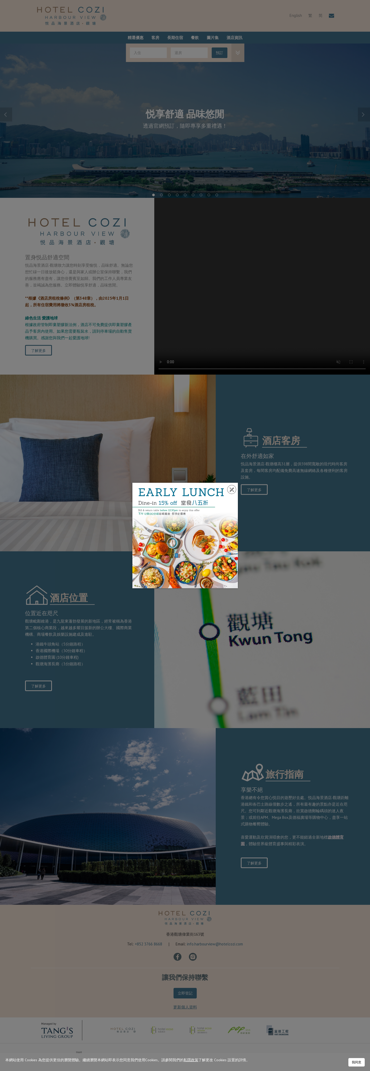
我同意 (356, 1062)
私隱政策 (191, 1060)
